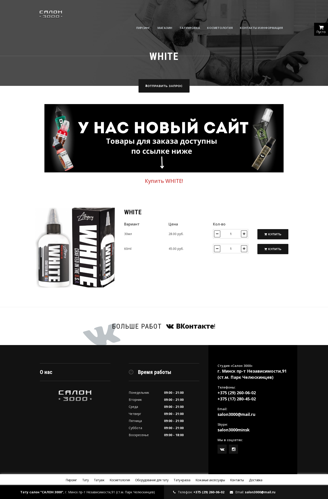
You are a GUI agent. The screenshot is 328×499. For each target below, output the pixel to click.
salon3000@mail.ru (236, 414)
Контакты (237, 480)
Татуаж (99, 480)
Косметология (227, 14)
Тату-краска (182, 480)
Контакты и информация (268, 14)
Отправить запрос (164, 86)
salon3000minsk (234, 429)
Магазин (171, 14)
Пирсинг (150, 14)
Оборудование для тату (151, 480)
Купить (273, 234)
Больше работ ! (164, 326)
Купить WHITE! (164, 180)
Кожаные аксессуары (210, 480)
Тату (85, 480)
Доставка (255, 480)
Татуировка (197, 14)
